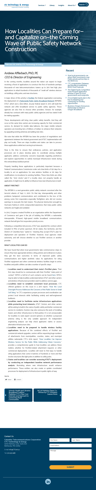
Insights (61, 5)
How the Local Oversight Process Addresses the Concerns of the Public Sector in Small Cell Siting (35, 289)
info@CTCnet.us (14, 449)
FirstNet (31, 98)
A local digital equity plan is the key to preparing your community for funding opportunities (79, 101)
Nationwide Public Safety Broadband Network (37, 101)
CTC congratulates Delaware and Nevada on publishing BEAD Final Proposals (78, 85)
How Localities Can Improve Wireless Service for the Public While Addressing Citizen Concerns (35, 341)
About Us (71, 5)
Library (52, 5)
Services (41, 5)
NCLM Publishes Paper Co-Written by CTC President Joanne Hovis (47, 392)
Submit (70, 467)
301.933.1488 (11, 453)
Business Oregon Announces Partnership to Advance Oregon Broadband (79, 108)
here (54, 275)
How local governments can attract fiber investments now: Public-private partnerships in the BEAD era (79, 78)
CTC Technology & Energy (32, 64)
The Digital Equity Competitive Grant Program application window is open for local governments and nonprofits (79, 92)
